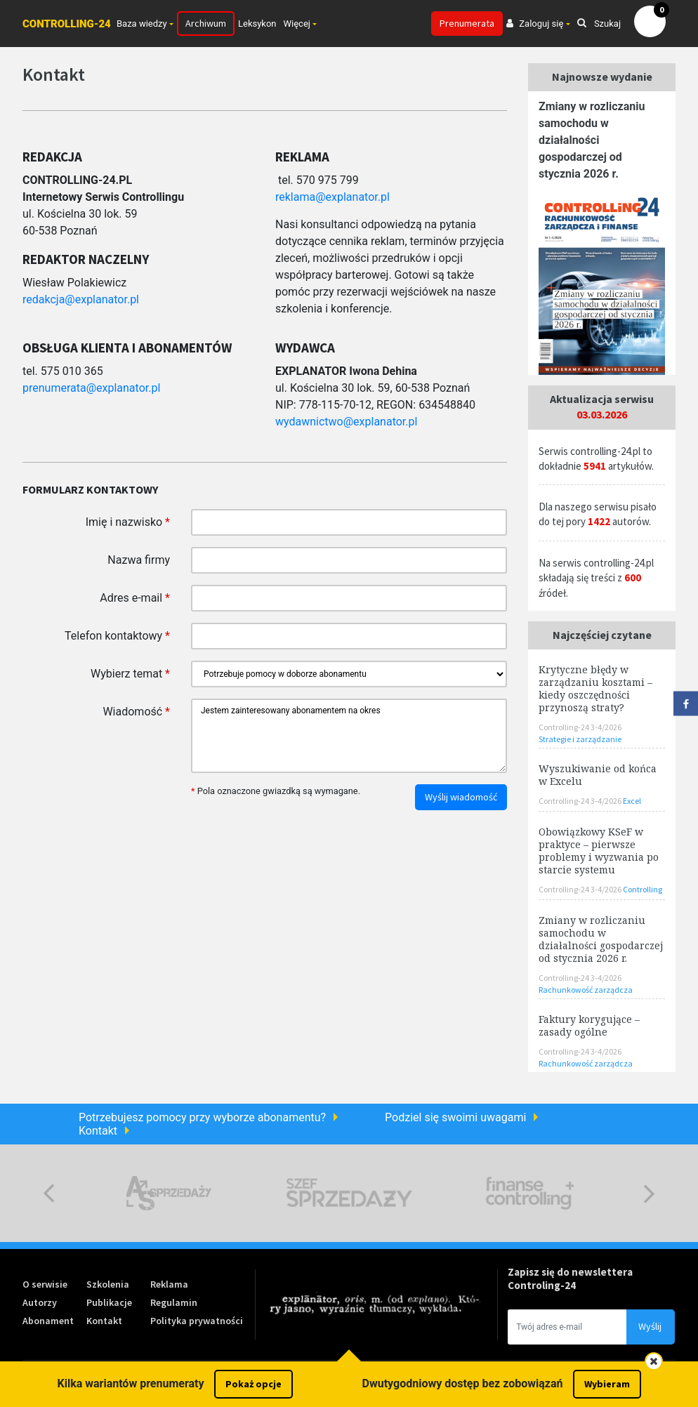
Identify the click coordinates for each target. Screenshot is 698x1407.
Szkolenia (107, 1284)
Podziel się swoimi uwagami (455, 1117)
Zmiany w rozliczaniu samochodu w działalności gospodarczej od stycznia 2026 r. (592, 140)
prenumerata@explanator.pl (91, 388)
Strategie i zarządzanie (580, 739)
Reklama (169, 1284)
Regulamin (173, 1302)
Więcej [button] (297, 23)
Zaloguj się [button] (534, 23)
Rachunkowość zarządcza (586, 989)
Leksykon (257, 23)
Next (649, 1193)
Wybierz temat (130, 673)
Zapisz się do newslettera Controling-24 (570, 1278)
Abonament (48, 1320)
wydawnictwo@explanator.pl (346, 421)
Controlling (642, 889)
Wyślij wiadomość (461, 797)
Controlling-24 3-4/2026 (580, 727)
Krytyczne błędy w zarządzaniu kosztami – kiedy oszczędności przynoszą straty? (595, 688)
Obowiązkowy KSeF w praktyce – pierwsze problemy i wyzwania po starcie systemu (599, 850)
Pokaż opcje (253, 1384)
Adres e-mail (135, 598)
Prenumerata (467, 23)
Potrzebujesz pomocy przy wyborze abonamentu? (202, 1117)
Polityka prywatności (196, 1320)
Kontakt (98, 1130)
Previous (49, 1193)
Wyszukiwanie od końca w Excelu (598, 775)
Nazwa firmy (138, 560)
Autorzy (39, 1302)
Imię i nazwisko (128, 522)
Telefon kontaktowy (117, 635)
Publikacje (109, 1302)
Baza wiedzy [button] (142, 23)
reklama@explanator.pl (332, 197)
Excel (632, 800)
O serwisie (44, 1284)
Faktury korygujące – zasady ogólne (589, 1025)
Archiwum (205, 23)
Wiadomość (136, 711)
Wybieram (607, 1384)
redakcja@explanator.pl (80, 299)
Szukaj (599, 23)
